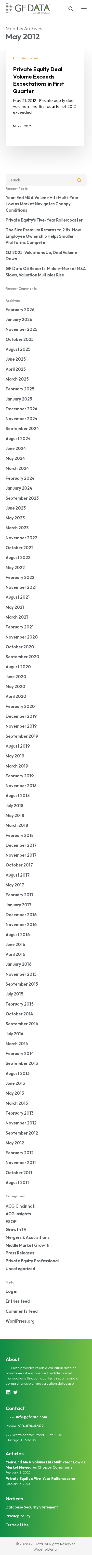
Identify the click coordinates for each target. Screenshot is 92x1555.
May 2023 (15, 517)
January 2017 (18, 904)
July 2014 (15, 1033)
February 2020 (20, 706)
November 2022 (21, 537)
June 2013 (15, 1083)
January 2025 (19, 398)
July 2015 (14, 993)
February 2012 (20, 1152)
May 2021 (15, 607)
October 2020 (20, 646)
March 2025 (17, 379)
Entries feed (18, 1301)
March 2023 (17, 527)
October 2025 (20, 339)
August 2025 (18, 349)
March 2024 (17, 468)
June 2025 (16, 359)
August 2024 (18, 438)
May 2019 (15, 755)
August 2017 (18, 875)
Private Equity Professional (32, 1260)
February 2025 (20, 388)
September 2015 (22, 984)
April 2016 (15, 954)
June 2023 (16, 508)
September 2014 (22, 1023)
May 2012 (15, 1142)
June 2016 (15, 944)
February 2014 (20, 1053)
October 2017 (19, 864)
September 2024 (22, 428)
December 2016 (21, 914)
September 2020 (22, 656)
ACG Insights (18, 1213)
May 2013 (15, 1093)
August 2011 (17, 1182)
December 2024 (22, 408)
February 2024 (20, 478)
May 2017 (15, 884)
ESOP (11, 1221)
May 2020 (15, 686)
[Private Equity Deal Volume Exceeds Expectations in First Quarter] (45, 97)
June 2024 (16, 448)
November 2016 (21, 924)
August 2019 (18, 746)
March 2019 (17, 766)
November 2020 (22, 637)
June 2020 (16, 676)
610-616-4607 (30, 1426)
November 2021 (21, 587)
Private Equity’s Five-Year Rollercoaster (44, 220)
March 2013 (17, 1103)
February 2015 (20, 1004)
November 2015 (21, 974)
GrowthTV (16, 1229)
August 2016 (18, 934)
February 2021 (20, 626)
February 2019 (20, 775)
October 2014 (19, 1013)
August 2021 (18, 597)
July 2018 (14, 805)
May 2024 (15, 458)
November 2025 (21, 329)
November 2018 (21, 785)
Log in (11, 1291)
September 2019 (22, 736)
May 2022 (15, 567)
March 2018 (17, 825)
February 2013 (20, 1113)
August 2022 (18, 557)
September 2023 (22, 498)
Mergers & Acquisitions (28, 1237)
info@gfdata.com (31, 1417)
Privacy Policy (18, 1516)
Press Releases (20, 1252)
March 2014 (17, 1043)
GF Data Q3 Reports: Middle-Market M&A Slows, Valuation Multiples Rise (46, 271)
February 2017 (20, 894)
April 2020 (16, 696)
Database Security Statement (32, 1507)
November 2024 (22, 418)
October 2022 (20, 547)
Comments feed (22, 1311)
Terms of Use (17, 1525)
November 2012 (21, 1122)
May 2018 (15, 815)
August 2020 (18, 666)
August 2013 (18, 1073)
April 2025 (16, 369)
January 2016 (19, 964)
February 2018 (20, 835)
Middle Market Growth (27, 1245)
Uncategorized (25, 58)
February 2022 (20, 577)
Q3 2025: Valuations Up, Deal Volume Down (41, 255)
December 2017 (21, 845)
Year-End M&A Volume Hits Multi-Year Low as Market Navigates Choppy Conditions (42, 204)
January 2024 (19, 488)
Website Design (46, 1549)
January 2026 (19, 319)
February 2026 (20, 309)
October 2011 (19, 1172)
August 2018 (18, 795)
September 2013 (22, 1063)
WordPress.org (20, 1321)
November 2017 (21, 855)
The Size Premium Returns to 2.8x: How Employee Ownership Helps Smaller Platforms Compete (43, 236)
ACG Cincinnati (20, 1206)
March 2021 (17, 617)
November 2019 (21, 726)
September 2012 (22, 1133)
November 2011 (21, 1162)
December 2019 (21, 716)
